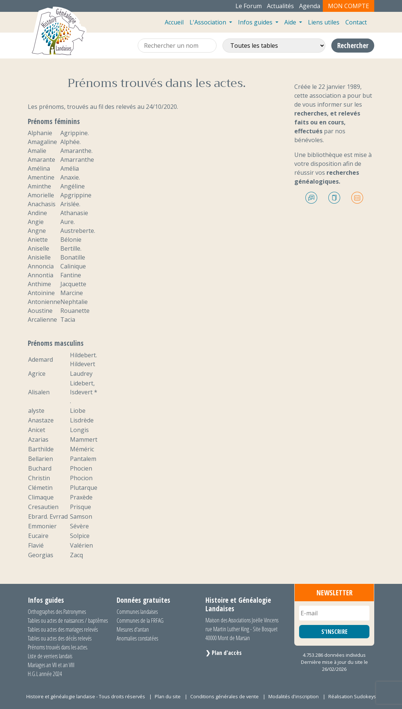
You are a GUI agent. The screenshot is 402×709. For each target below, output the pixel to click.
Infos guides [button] (256, 22)
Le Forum (248, 6)
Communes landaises (137, 612)
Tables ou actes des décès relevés (59, 638)
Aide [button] (291, 22)
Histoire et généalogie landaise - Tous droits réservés (85, 696)
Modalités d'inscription (293, 696)
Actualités (280, 6)
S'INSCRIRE (334, 632)
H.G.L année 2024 (45, 674)
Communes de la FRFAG (140, 620)
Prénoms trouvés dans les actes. (58, 647)
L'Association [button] (209, 22)
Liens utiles (323, 22)
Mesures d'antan (133, 629)
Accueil (174, 22)
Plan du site (168, 696)
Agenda (309, 6)
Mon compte (348, 6)
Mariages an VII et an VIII (51, 665)
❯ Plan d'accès (223, 653)
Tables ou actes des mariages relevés (63, 629)
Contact (356, 22)
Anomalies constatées (137, 638)
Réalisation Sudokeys (352, 696)
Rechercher (352, 45)
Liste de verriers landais (50, 656)
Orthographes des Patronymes (57, 612)
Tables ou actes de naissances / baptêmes (68, 620)
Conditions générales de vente (224, 696)
